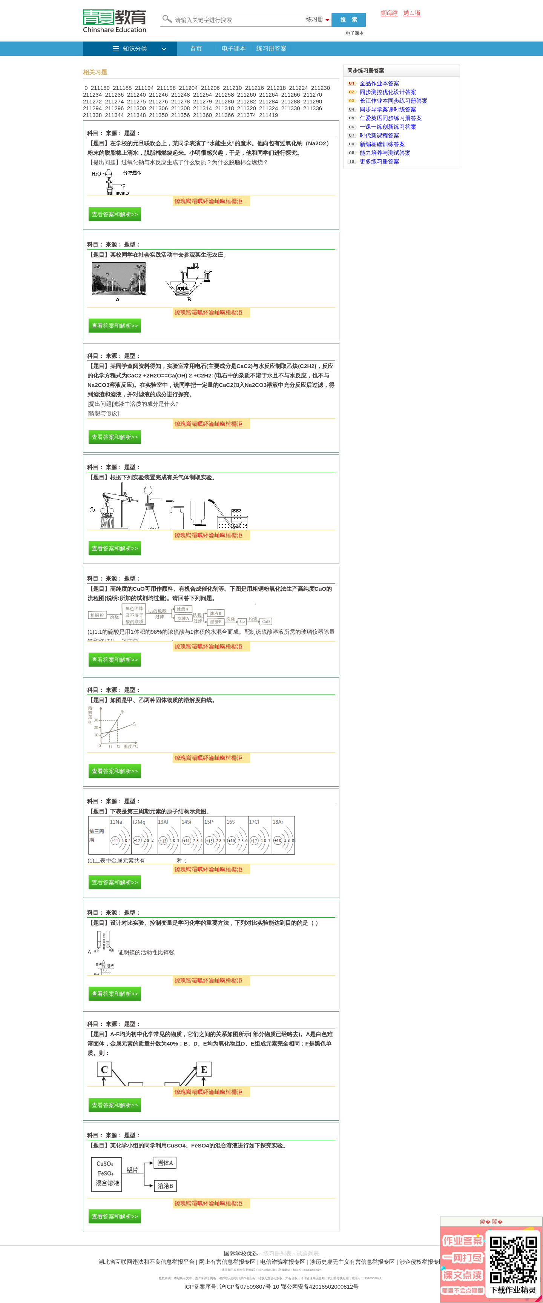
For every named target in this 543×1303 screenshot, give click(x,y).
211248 (180, 94)
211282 (246, 101)
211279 (202, 101)
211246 (158, 94)
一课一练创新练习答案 (388, 126)
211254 (202, 94)
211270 (312, 94)
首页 (196, 48)
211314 (202, 108)
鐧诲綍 (389, 12)
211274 (114, 101)
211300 (136, 108)
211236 (114, 94)
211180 (100, 88)
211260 (246, 94)
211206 (210, 88)
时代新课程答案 (379, 135)
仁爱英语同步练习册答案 (391, 118)
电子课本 (355, 33)
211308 (180, 108)
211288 (290, 101)
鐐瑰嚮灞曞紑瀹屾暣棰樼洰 (208, 201)
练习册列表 (277, 1253)
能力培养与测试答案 (385, 152)
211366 (224, 115)
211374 (246, 115)
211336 (312, 108)
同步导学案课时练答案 (388, 109)
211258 (224, 94)
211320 (246, 108)
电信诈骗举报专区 (282, 1261)
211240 (136, 94)
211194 (144, 88)
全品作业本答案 (379, 83)
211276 (158, 101)
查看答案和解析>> (115, 214)
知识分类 (135, 48)
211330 (290, 108)
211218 (276, 88)
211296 (114, 108)
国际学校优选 (241, 1253)
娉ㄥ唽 (411, 12)
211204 (188, 88)
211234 (92, 94)
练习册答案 (271, 48)
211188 (122, 88)
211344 (114, 115)
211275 (136, 101)
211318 (224, 108)
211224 (298, 88)
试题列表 (307, 1253)
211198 (166, 88)
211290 (312, 101)
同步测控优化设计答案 (388, 92)
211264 (268, 94)
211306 (158, 108)
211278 (180, 101)
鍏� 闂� (491, 1221)
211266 (290, 94)
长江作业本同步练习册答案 (394, 100)
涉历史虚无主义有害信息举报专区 (352, 1261)
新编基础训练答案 (382, 144)
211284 (268, 101)
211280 (224, 101)
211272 (92, 101)
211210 (232, 88)
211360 (202, 115)
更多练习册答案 (379, 161)
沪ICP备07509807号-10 (249, 1286)
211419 (268, 115)
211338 (92, 115)
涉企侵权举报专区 (422, 1261)
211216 (254, 88)
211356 (180, 115)
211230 (320, 88)
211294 (92, 108)
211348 (136, 115)
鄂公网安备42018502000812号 (320, 1286)
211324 (268, 108)
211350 (158, 115)
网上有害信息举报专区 (227, 1261)
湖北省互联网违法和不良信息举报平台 (146, 1261)
